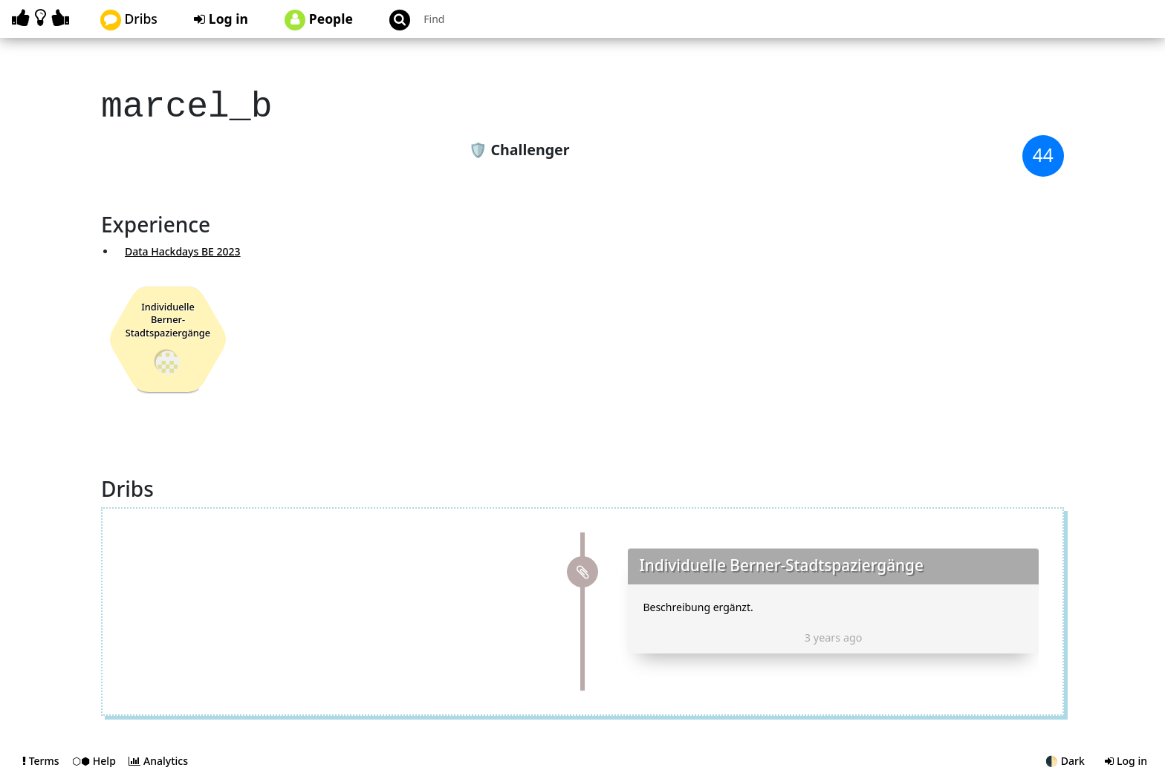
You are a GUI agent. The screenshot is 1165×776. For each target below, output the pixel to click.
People (319, 20)
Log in (221, 18)
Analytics (158, 756)
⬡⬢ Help (95, 756)
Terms (42, 756)
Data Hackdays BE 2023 (183, 247)
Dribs (129, 20)
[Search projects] (497, 19)
